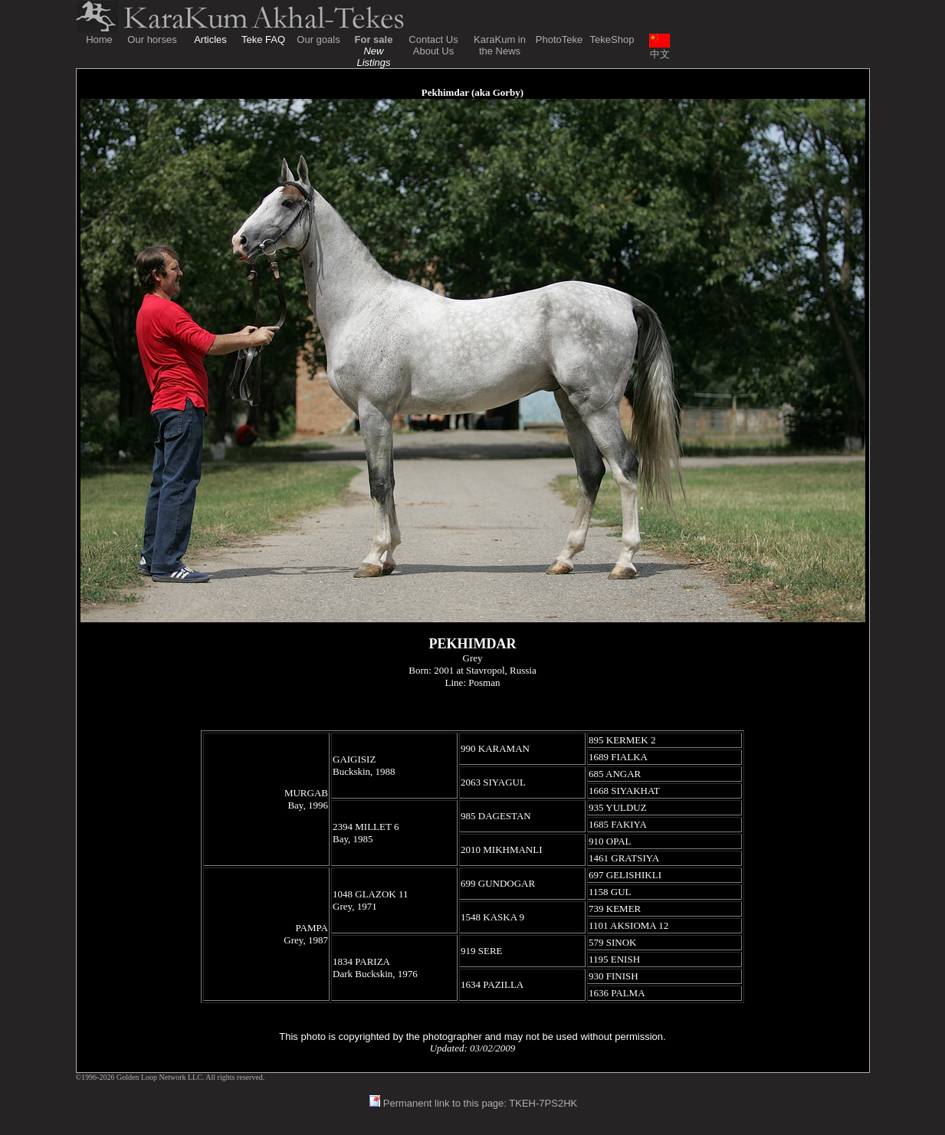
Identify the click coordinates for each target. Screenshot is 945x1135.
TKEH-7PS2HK (543, 1103)
